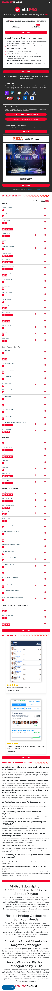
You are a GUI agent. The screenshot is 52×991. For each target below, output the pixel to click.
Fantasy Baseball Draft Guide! (26, 114)
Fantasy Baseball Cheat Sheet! (26, 119)
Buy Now (26, 131)
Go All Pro (26, 32)
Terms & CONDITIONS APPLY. (34, 189)
